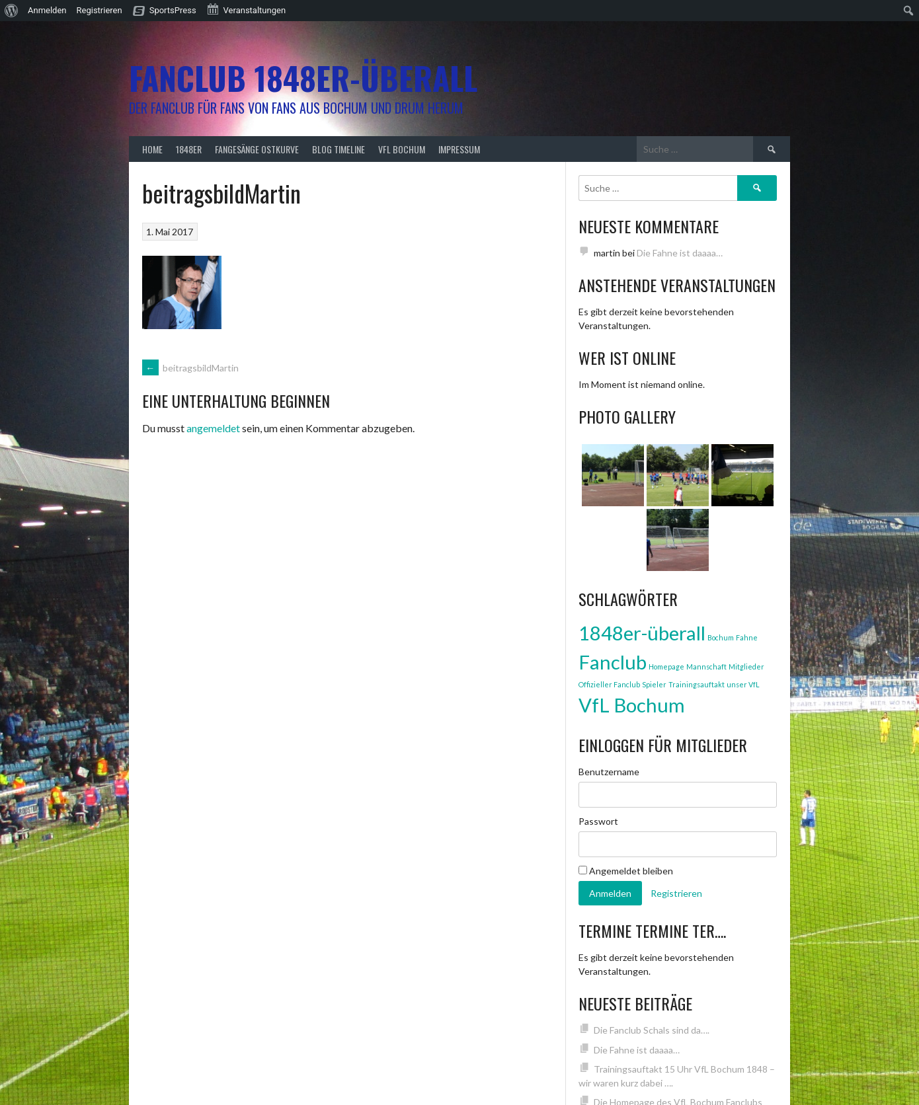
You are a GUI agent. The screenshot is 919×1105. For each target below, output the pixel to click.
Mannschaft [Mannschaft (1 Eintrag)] (706, 666)
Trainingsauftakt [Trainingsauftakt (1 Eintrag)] (696, 684)
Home (152, 149)
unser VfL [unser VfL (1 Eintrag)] (743, 684)
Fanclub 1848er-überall (303, 77)
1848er (189, 149)
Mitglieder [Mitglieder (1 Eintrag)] (746, 666)
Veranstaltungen (246, 9)
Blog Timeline (338, 149)
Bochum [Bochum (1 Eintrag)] (720, 637)
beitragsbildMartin (190, 367)
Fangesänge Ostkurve (257, 149)
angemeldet (213, 428)
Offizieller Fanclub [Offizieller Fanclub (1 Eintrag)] (609, 684)
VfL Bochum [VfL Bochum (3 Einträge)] (632, 704)
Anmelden (47, 10)
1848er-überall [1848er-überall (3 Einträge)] (642, 632)
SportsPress (172, 10)
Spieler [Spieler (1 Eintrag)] (654, 684)
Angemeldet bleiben (626, 870)
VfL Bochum (401, 149)
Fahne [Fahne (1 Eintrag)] (747, 637)
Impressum (459, 149)
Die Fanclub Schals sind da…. (651, 1030)
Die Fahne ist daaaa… (680, 252)
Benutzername (609, 771)
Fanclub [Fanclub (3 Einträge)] (613, 661)
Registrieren (99, 10)
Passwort (598, 821)
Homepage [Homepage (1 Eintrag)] (666, 666)
